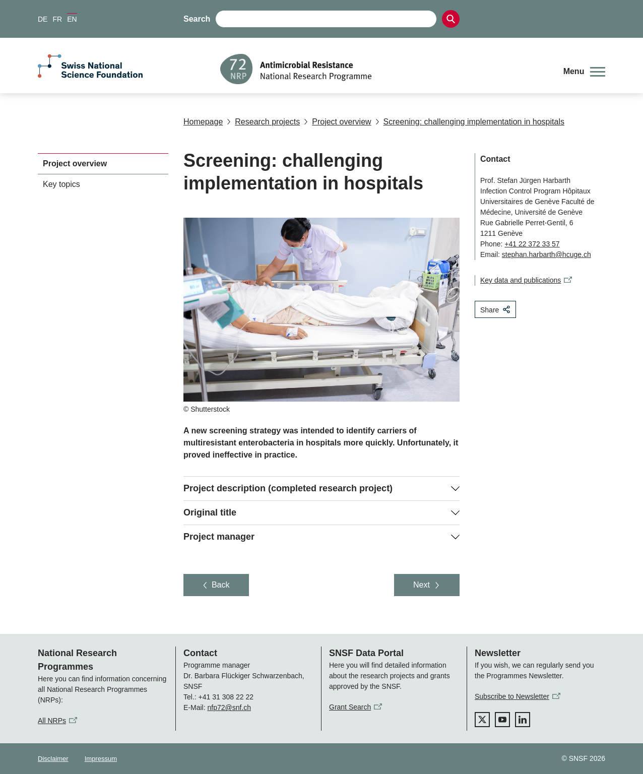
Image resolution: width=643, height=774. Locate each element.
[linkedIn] (522, 719)
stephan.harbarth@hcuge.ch (546, 254)
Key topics (61, 184)
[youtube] (502, 719)
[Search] (451, 19)
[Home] (384, 69)
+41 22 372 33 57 (531, 244)
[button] (584, 71)
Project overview (337, 121)
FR (57, 19)
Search (196, 19)
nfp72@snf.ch (229, 707)
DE (42, 19)
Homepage (203, 121)
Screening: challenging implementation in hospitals (469, 121)
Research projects (263, 121)
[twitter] (482, 719)
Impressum (101, 758)
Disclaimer (53, 758)
